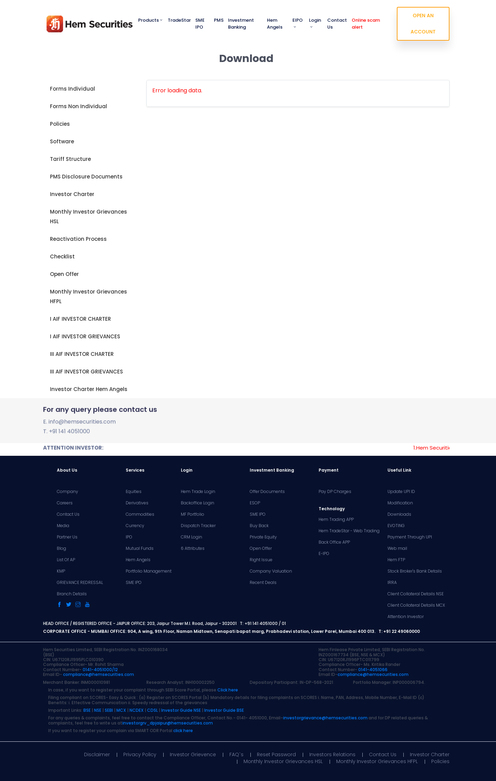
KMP (61, 571)
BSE (87, 710)
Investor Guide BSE (224, 710)
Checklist (62, 256)
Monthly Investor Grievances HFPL (88, 296)
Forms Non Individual (78, 106)
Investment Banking (241, 23)
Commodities (140, 514)
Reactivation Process (78, 239)
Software (62, 141)
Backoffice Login (197, 503)
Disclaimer (97, 754)
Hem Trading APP (336, 519)
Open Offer (64, 274)
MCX (121, 710)
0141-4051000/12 (100, 669)
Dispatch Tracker (198, 526)
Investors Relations (332, 754)
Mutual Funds (140, 548)
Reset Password (276, 754)
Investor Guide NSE (181, 710)
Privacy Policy (139, 754)
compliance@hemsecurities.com (98, 674)
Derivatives (137, 503)
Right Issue (261, 560)
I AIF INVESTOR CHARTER (80, 318)
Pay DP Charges (335, 492)
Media (63, 526)
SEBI (109, 710)
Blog (61, 548)
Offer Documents (267, 492)
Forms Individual (72, 88)
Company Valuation (271, 571)
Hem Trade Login (198, 492)
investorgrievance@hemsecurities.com (325, 718)
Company (67, 492)
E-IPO (324, 554)
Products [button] (150, 20)
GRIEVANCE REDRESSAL (80, 582)
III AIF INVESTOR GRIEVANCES (86, 371)
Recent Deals (263, 582)
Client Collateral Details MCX (416, 605)
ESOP (255, 503)
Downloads (399, 514)
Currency (135, 526)
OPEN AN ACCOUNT (423, 23)
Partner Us (67, 537)
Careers (65, 503)
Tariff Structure (70, 159)
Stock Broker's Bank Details (415, 571)
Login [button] (315, 23)
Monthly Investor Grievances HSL (88, 216)
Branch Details (72, 594)
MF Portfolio (192, 514)
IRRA (392, 582)
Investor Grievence (193, 754)
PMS (219, 20)
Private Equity (263, 537)
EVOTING (396, 526)
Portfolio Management (149, 571)
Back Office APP (334, 542)
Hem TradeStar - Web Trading (349, 531)
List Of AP (66, 560)
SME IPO (200, 23)
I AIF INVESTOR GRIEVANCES (85, 336)
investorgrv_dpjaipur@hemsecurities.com (167, 723)
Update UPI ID (401, 492)
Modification (400, 503)
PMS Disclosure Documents (86, 176)
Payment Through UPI (410, 537)
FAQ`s (236, 754)
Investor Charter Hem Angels (88, 389)
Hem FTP (396, 560)
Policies (60, 123)
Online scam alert (366, 23)
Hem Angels (274, 23)
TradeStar (179, 20)
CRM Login (191, 537)
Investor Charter (72, 194)
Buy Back (259, 526)
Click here (227, 690)
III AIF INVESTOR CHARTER (82, 354)
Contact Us (337, 23)
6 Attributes (193, 548)
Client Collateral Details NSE (416, 594)
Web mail (397, 548)
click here (183, 730)
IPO (129, 537)
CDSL (152, 710)
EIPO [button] (297, 23)
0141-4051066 (373, 669)
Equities (134, 492)
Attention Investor (406, 617)
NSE (97, 710)
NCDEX (137, 710)
